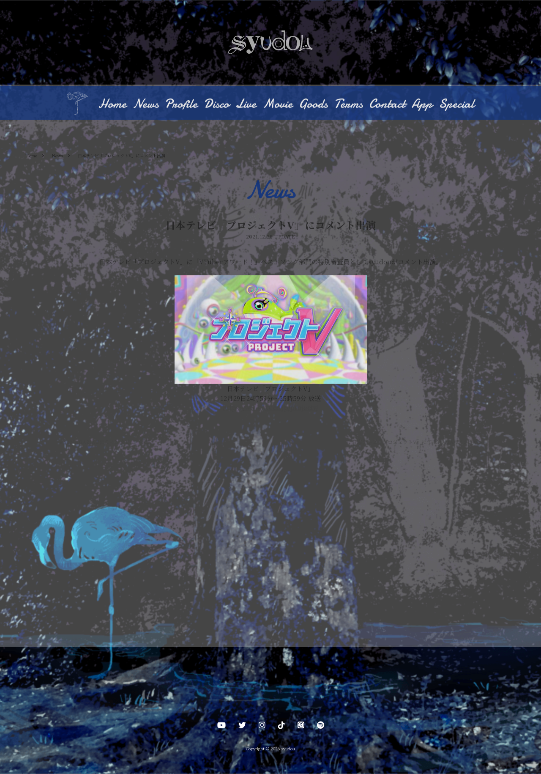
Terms (348, 104)
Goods (313, 104)
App (422, 104)
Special (456, 104)
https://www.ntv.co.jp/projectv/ (270, 408)
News (145, 104)
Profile (181, 104)
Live (245, 104)
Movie (277, 104)
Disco (216, 104)
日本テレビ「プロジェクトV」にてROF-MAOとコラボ (417, 442)
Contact (387, 104)
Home (112, 104)
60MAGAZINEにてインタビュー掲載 (104, 442)
